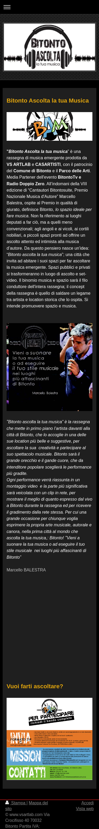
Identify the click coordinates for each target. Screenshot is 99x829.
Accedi (87, 803)
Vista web (85, 808)
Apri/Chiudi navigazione (49, 7)
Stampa (15, 803)
